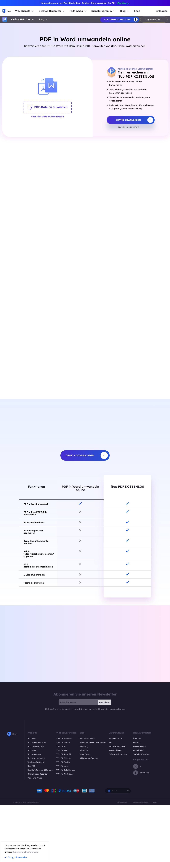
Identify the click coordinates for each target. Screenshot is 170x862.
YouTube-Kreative (141, 755)
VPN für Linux (62, 766)
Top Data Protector (35, 762)
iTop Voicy (31, 751)
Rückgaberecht (122, 802)
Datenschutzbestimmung (25, 852)
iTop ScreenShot (34, 755)
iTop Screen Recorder (36, 743)
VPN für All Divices (64, 774)
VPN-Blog (84, 747)
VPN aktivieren (115, 751)
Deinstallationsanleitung (119, 755)
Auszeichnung (139, 751)
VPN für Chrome (63, 758)
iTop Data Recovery (36, 758)
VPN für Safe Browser (66, 770)
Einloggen (162, 11)
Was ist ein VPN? (87, 739)
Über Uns (137, 739)
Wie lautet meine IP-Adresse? (93, 743)
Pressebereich (139, 747)
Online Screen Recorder (37, 774)
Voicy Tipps (85, 755)
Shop (137, 11)
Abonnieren (104, 703)
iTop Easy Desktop (35, 747)
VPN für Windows (64, 739)
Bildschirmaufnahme (89, 758)
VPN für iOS (61, 751)
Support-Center (115, 739)
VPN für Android (63, 755)
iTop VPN (31, 739)
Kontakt (136, 743)
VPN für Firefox (63, 762)
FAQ (110, 743)
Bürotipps (84, 751)
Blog (41, 19)
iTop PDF (31, 766)
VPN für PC (61, 747)
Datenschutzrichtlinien (140, 802)
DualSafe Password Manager (40, 770)
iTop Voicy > (123, 3)
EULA (155, 802)
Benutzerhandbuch (117, 747)
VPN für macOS (63, 743)
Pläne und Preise (34, 778)
